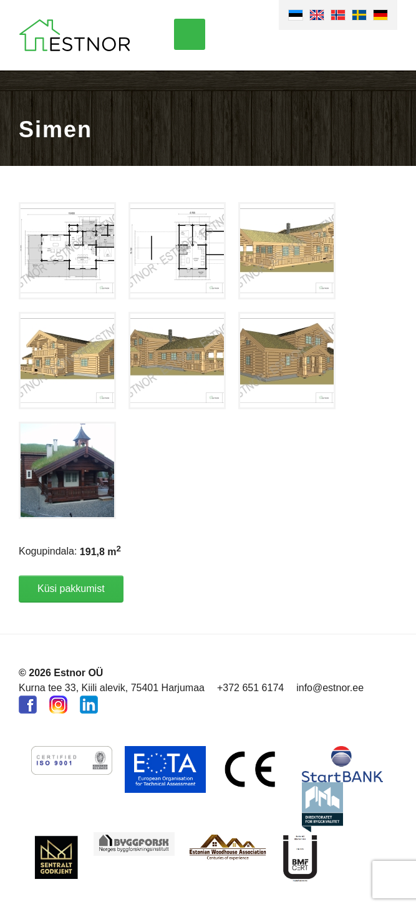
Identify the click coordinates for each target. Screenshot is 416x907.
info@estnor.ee (330, 687)
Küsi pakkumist (71, 588)
